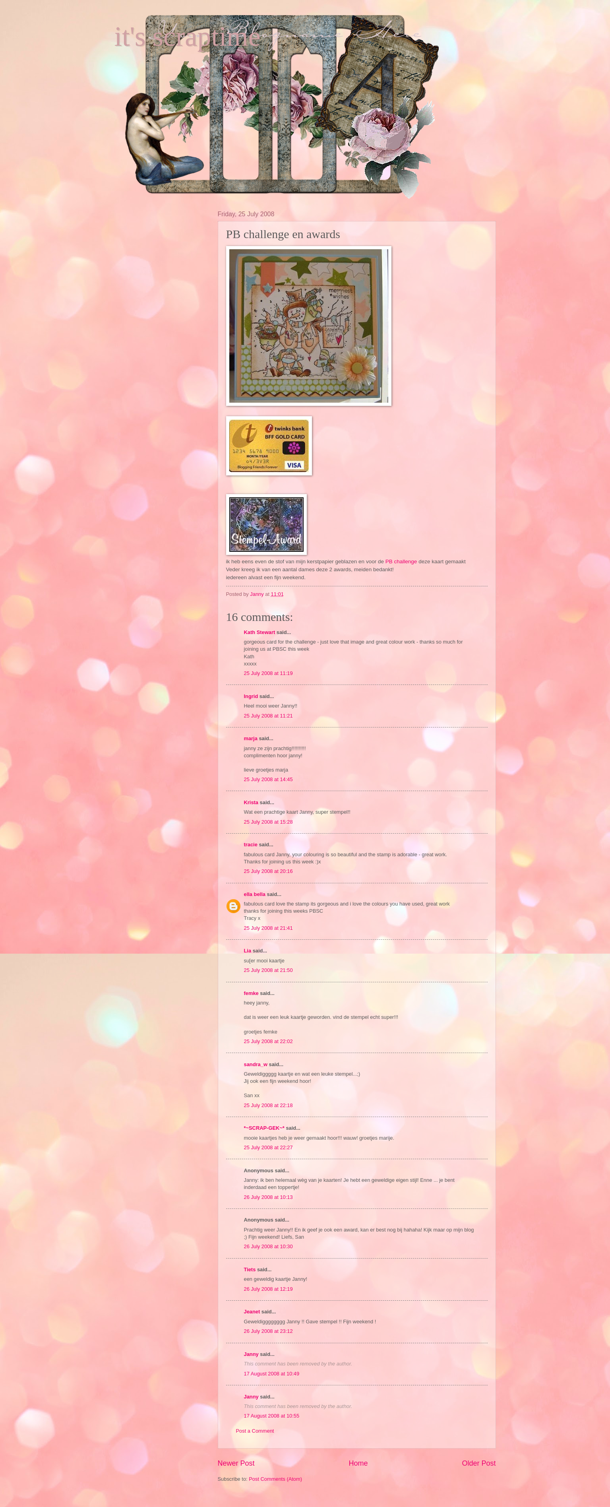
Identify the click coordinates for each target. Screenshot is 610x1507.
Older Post (479, 1463)
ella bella (254, 894)
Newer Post (236, 1463)
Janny (251, 1354)
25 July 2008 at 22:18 (268, 1105)
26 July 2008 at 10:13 (268, 1197)
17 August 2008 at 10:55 (272, 1416)
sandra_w (255, 1064)
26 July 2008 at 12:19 (268, 1289)
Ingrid (251, 696)
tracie (251, 845)
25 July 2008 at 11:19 (268, 673)
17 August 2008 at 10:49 (272, 1374)
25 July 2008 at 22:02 (268, 1041)
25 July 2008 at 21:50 (268, 970)
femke (251, 993)
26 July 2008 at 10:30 (268, 1246)
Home (358, 1463)
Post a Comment (255, 1431)
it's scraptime (187, 36)
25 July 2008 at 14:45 (268, 779)
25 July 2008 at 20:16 (268, 871)
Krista (251, 802)
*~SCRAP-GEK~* (264, 1128)
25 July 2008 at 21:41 (268, 928)
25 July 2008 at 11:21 (268, 716)
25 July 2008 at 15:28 (268, 822)
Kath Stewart (259, 632)
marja (251, 738)
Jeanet (252, 1312)
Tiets (250, 1269)
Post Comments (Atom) (275, 1479)
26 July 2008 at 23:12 (268, 1331)
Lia (248, 951)
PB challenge (401, 561)
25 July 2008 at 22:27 (268, 1147)
